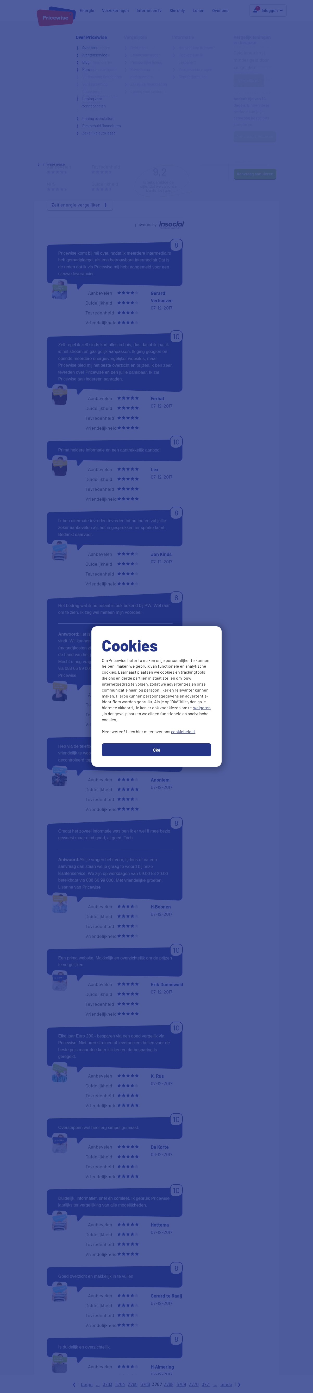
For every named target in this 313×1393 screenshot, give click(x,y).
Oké (156, 750)
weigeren (202, 707)
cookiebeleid (183, 731)
